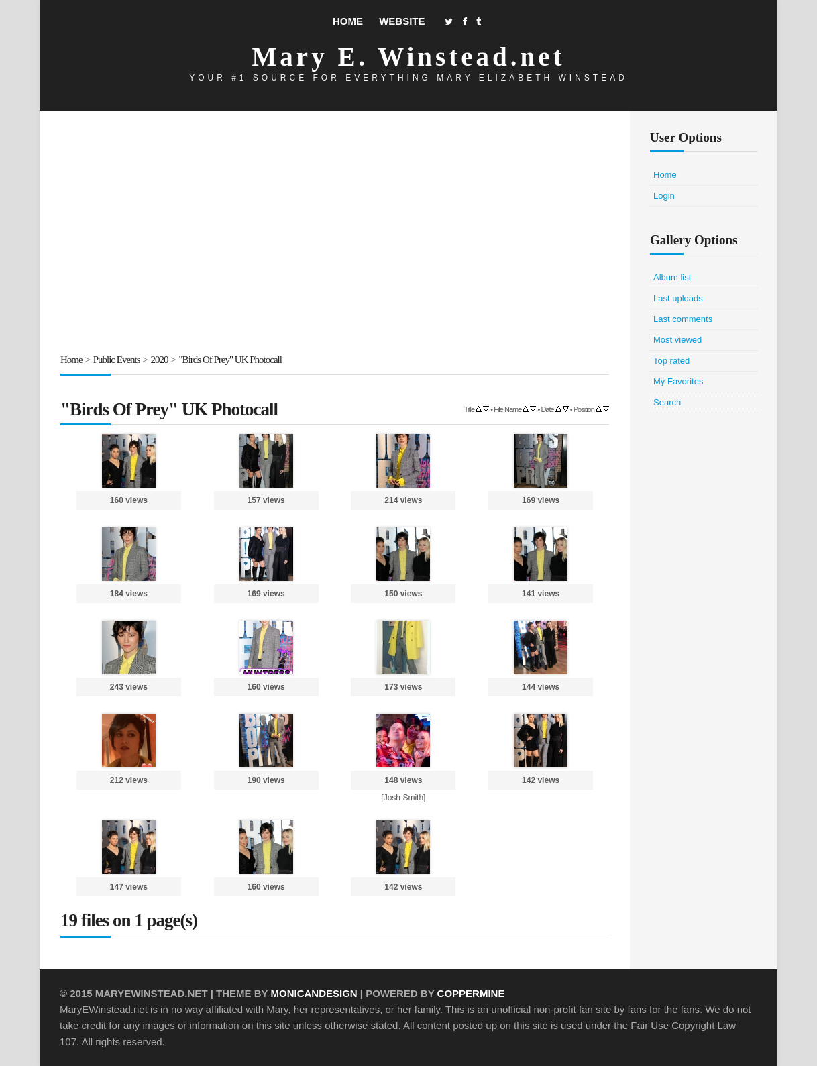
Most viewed (677, 340)
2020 (159, 359)
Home (348, 21)
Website (402, 21)
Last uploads (678, 298)
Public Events (116, 359)
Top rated (671, 361)
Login (664, 196)
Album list (672, 277)
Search (667, 402)
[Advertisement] (335, 234)
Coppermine (471, 993)
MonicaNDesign (313, 993)
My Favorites (678, 381)
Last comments (682, 319)
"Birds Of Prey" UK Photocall (230, 359)
